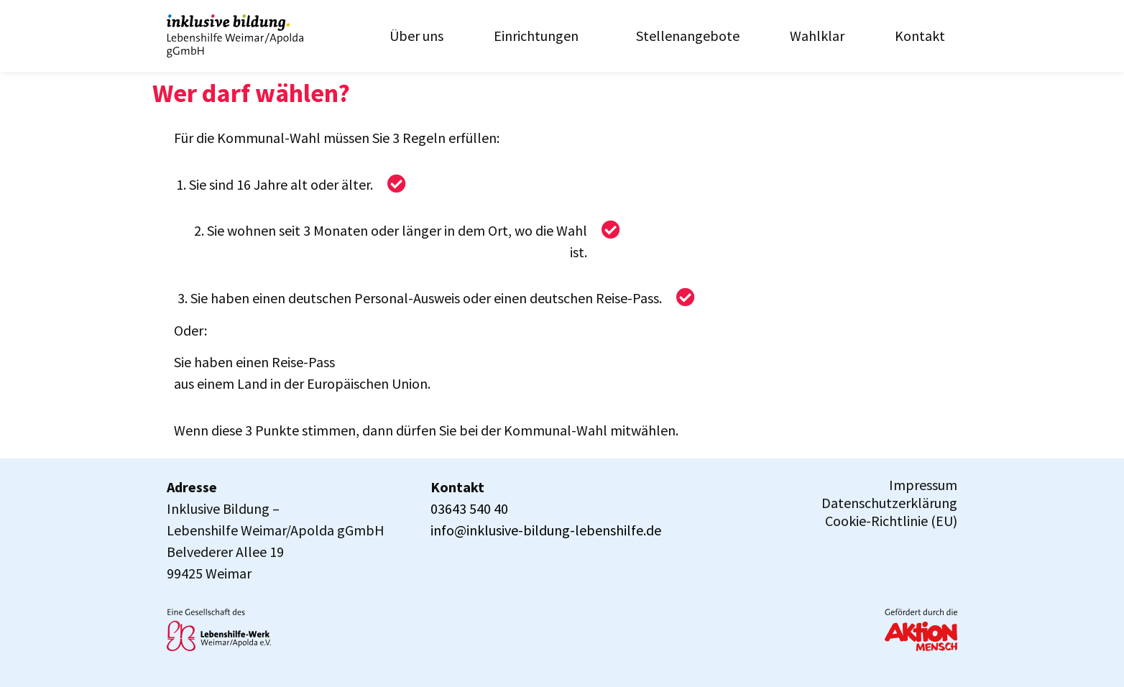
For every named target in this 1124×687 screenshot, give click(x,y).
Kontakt (920, 36)
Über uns (416, 36)
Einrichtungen (540, 36)
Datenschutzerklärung (889, 503)
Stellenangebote (688, 36)
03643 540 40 (469, 508)
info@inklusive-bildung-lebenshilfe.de (545, 530)
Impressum (923, 485)
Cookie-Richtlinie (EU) (891, 521)
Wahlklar (817, 36)
